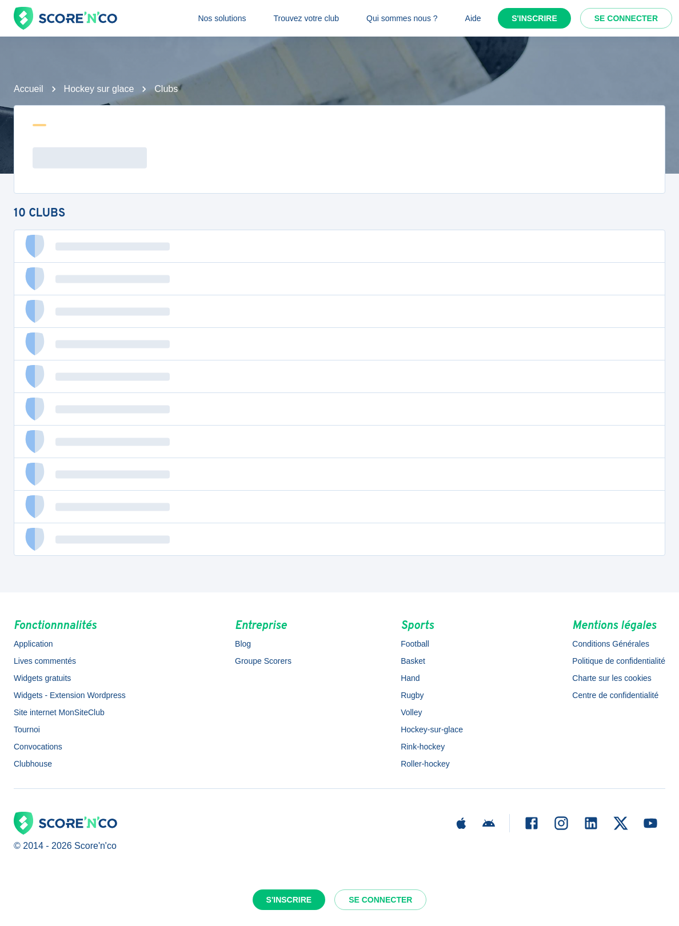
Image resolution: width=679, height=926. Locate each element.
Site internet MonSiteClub (59, 712)
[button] (339, 246)
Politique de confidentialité (618, 661)
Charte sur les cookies (612, 678)
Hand (410, 678)
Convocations (38, 746)
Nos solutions (222, 18)
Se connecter (626, 18)
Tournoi (27, 729)
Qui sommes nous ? (402, 18)
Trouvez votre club (306, 18)
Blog (243, 643)
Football (415, 643)
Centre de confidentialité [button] (615, 695)
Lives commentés (45, 661)
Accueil (28, 89)
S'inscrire (534, 18)
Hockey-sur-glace (432, 729)
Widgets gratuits (42, 678)
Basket (413, 661)
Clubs (166, 89)
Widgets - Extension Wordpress (70, 695)
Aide (473, 18)
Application (33, 643)
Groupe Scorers (263, 661)
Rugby (412, 695)
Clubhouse (33, 763)
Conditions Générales (610, 643)
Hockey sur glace (99, 89)
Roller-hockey (425, 763)
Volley (411, 712)
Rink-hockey (423, 746)
